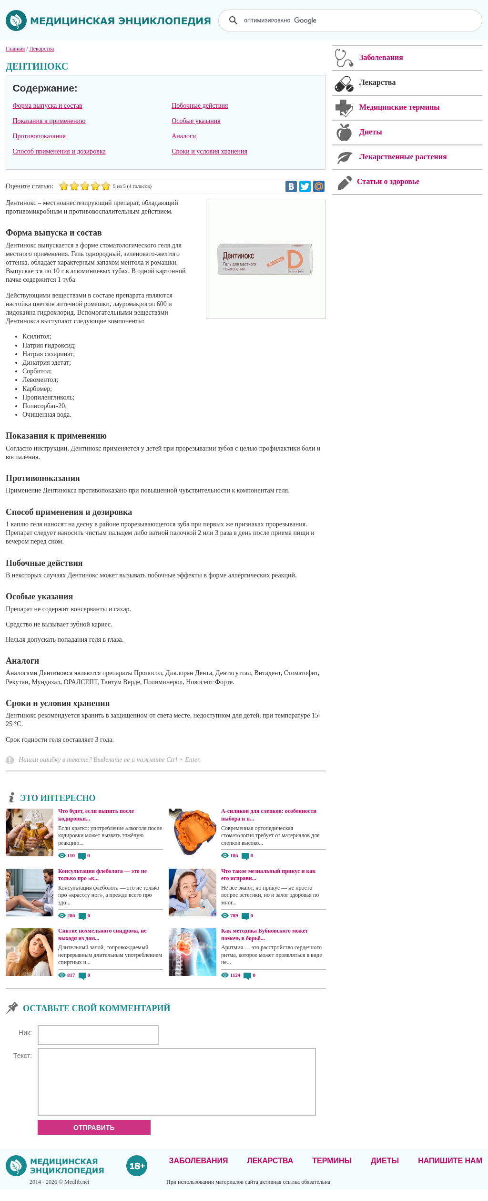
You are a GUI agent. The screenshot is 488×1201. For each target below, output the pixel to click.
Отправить (94, 1139)
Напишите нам (450, 1172)
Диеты (385, 1172)
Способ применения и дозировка (58, 151)
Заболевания (198, 1172)
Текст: (22, 1055)
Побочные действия (200, 105)
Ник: (25, 1033)
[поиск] (351, 20)
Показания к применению (48, 120)
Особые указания (196, 120)
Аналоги (184, 136)
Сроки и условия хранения (209, 151)
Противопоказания (39, 136)
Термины (332, 1172)
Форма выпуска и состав (47, 105)
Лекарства (270, 1172)
